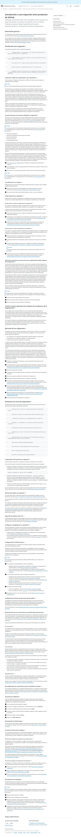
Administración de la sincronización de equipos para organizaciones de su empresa (23, 752)
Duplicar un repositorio (32, 521)
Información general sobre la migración (45, 8)
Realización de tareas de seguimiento (18, 402)
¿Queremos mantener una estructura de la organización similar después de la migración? (26, 261)
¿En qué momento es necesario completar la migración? (22, 115)
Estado (24, 832)
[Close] (78, 2)
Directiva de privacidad (9, 825)
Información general (13, 31)
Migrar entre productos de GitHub (29, 8)
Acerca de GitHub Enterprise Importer (25, 35)
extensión (29, 120)
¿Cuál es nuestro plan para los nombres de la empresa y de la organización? (26, 307)
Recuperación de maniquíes (13, 779)
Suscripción (76, 6)
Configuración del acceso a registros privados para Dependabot (19, 682)
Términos (15, 832)
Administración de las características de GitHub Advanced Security (25, 612)
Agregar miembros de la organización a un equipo (18, 772)
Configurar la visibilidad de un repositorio (17, 525)
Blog (39, 832)
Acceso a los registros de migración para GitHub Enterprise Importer (30, 496)
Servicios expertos (33, 832)
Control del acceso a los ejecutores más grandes (29, 578)
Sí (7, 823)
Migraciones (5, 8)
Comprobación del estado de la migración (17, 459)
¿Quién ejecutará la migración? (14, 196)
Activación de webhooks (12, 697)
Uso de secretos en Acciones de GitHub (32, 589)
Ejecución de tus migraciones (15, 328)
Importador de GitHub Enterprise (15, 8)
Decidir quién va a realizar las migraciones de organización (19, 203)
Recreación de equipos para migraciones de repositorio (18, 760)
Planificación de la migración (15, 46)
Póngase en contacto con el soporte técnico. (38, 824)
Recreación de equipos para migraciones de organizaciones (19, 739)
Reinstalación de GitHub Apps (14, 721)
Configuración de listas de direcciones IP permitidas (20, 598)
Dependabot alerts (10, 673)
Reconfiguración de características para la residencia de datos (23, 686)
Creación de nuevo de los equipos (15, 730)
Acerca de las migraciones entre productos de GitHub (28, 189)
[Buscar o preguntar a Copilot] (49, 6)
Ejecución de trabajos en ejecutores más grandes (29, 584)
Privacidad (20, 832)
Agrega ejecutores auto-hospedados (29, 567)
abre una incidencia (38, 129)
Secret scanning (9, 626)
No (11, 823)
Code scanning (9, 646)
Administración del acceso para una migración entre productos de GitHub (23, 224)
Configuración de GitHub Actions (15, 542)
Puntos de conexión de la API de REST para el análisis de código (19, 653)
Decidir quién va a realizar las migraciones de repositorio (19, 228)
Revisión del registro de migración (37, 489)
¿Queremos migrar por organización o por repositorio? (21, 77)
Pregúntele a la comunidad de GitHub (37, 823)
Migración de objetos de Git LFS (15, 516)
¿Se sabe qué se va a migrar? (14, 182)
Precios (28, 832)
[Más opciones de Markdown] (64, 15)
